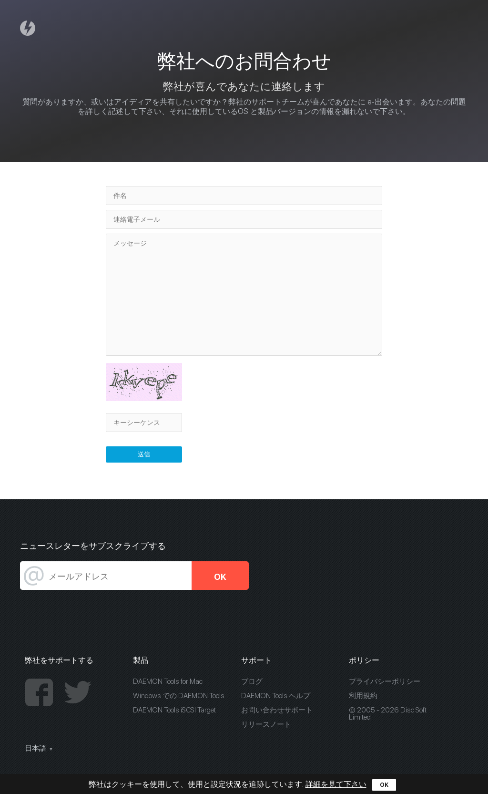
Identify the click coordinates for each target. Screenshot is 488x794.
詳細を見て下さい (335, 784)
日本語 (35, 748)
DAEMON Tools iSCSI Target (174, 710)
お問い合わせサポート (277, 710)
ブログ (252, 681)
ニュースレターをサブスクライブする (93, 546)
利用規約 (363, 695)
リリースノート (266, 724)
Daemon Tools (29, 28)
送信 (144, 454)
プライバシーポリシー (384, 681)
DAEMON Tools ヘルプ (275, 695)
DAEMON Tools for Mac (168, 681)
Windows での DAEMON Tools (178, 695)
